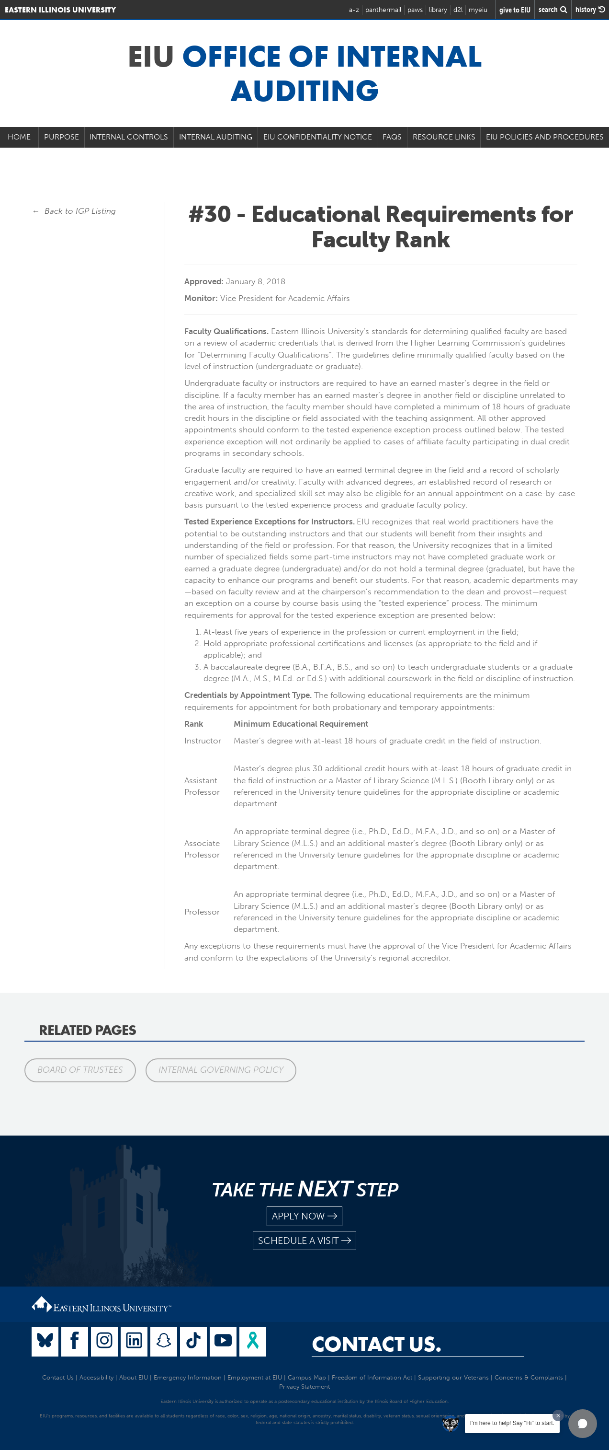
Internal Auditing (215, 136)
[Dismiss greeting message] (558, 1415)
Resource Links (444, 136)
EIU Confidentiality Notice (317, 136)
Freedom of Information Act (372, 1377)
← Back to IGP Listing (74, 211)
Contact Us (58, 1377)
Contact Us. (376, 1344)
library (438, 10)
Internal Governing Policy (220, 1070)
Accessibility (96, 1377)
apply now (304, 1216)
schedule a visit (304, 1241)
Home (19, 136)
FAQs (392, 136)
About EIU (133, 1377)
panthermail (383, 10)
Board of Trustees (80, 1070)
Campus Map (307, 1377)
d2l (457, 10)
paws (415, 10)
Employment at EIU (254, 1377)
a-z (354, 10)
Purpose (61, 136)
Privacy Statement (304, 1386)
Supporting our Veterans (453, 1377)
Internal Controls (129, 136)
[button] (582, 1423)
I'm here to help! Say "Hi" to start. (512, 1423)
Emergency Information (188, 1377)
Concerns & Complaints (529, 1377)
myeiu (478, 10)
